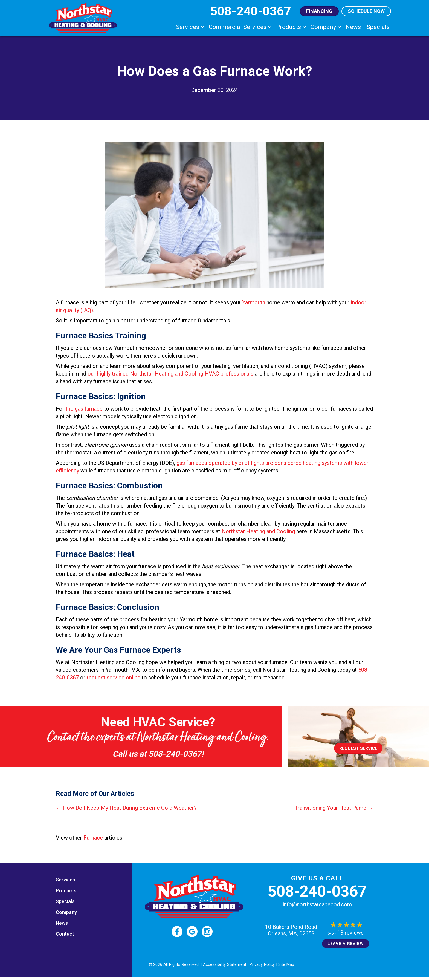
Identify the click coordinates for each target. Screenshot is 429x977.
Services (187, 27)
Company (323, 27)
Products (288, 27)
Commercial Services (237, 27)
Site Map (286, 964)
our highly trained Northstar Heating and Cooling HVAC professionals (170, 373)
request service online (113, 677)
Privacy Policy (262, 964)
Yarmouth (253, 302)
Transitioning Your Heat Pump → (334, 808)
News (353, 27)
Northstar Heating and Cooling (258, 531)
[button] (202, 27)
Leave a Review (345, 943)
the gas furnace (84, 408)
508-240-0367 (174, 754)
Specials (378, 27)
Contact (65, 934)
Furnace (93, 837)
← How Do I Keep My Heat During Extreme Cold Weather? (126, 808)
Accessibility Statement (224, 964)
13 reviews (350, 932)
